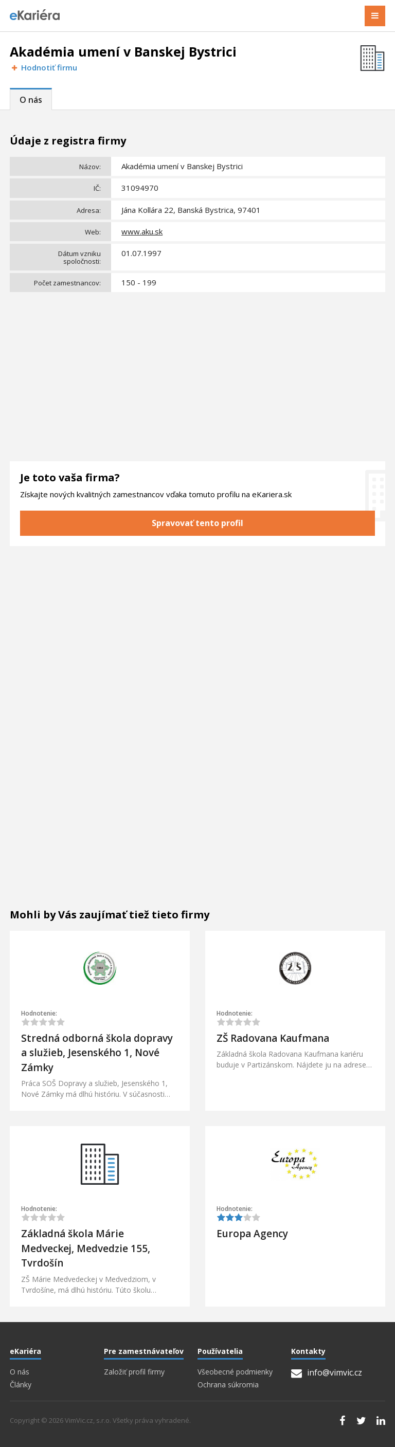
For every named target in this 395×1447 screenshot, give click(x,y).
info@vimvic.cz (326, 1372)
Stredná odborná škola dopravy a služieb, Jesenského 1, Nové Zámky (97, 1053)
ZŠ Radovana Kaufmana (273, 1038)
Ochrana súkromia (228, 1385)
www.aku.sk (142, 231)
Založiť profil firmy (134, 1372)
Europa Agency (252, 1233)
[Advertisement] (197, 373)
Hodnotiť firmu (43, 67)
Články (20, 1385)
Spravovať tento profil (197, 523)
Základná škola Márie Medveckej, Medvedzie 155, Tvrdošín (85, 1248)
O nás (31, 99)
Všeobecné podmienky (235, 1372)
